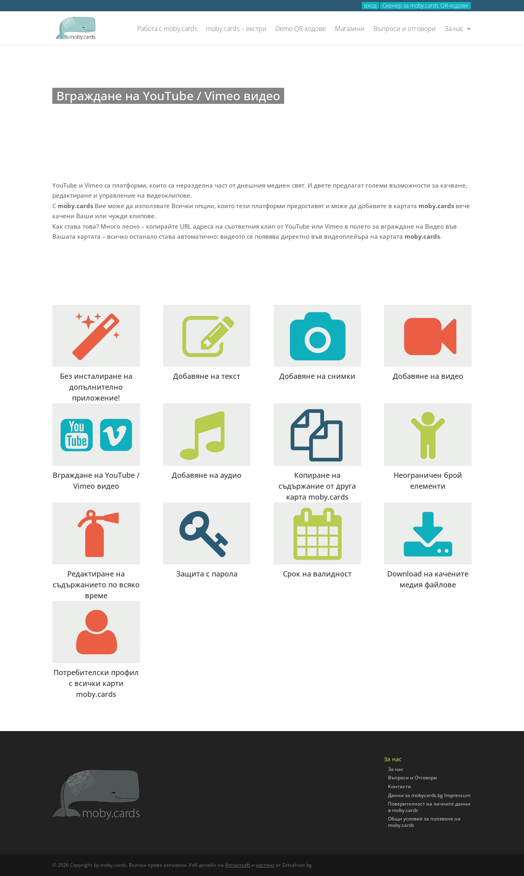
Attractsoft (237, 865)
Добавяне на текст (206, 376)
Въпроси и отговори (404, 29)
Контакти (399, 786)
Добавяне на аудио (206, 475)
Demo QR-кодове (300, 29)
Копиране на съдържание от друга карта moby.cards (317, 486)
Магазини (350, 29)
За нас (454, 29)
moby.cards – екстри (236, 29)
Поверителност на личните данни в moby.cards (429, 807)
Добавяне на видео (428, 376)
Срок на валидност (317, 573)
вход (370, 5)
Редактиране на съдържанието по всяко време (96, 584)
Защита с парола (206, 573)
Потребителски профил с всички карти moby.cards (96, 683)
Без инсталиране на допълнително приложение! (96, 387)
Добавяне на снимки (317, 376)
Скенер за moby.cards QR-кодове (425, 5)
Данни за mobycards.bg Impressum (429, 795)
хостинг (265, 865)
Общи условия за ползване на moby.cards (424, 821)
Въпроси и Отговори (412, 777)
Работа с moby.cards (167, 29)
